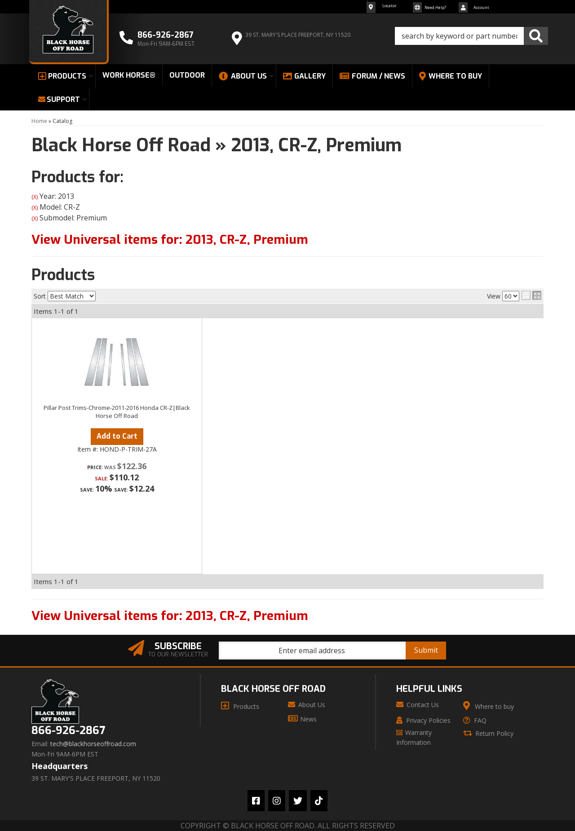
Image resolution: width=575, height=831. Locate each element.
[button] (471, 36)
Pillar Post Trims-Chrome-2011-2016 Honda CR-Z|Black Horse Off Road (117, 412)
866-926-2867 (68, 731)
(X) (34, 197)
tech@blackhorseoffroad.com (93, 744)
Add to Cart (117, 436)
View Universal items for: (169, 239)
